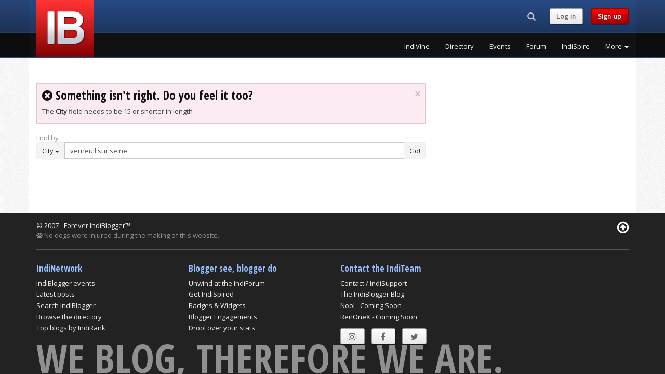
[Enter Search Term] (234, 150)
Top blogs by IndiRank (70, 327)
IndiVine (417, 46)
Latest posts (55, 294)
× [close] (417, 94)
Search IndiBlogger (66, 305)
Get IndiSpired (211, 294)
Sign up (610, 16)
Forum (536, 46)
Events (500, 46)
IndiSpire (576, 46)
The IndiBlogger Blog (372, 294)
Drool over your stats (222, 327)
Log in (566, 16)
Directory (459, 46)
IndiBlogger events (65, 283)
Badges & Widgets (217, 305)
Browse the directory (69, 317)
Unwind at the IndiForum (227, 283)
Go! (414, 150)
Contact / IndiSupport (373, 283)
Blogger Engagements (223, 317)
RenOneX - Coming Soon (378, 317)
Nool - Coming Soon (371, 305)
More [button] (617, 46)
